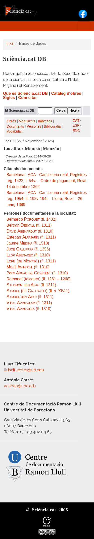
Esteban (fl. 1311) (31, 237)
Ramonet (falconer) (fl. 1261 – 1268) (38, 279)
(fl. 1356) (28, 249)
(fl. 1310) (29, 231)
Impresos (45, 121)
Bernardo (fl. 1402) (31, 219)
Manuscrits (27, 121)
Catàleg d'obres (66, 93)
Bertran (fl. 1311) (29, 225)
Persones (34, 126)
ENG (76, 131)
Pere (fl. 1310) (37, 273)
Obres (11, 121)
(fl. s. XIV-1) (37, 291)
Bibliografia (52, 126)
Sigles (9, 98)
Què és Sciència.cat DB (25, 93)
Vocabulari (15, 131)
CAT (76, 120)
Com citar (27, 98)
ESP (76, 125)
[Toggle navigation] (84, 26)
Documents (15, 126)
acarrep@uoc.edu (20, 386)
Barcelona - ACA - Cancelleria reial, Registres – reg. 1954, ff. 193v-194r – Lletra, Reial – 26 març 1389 (48, 199)
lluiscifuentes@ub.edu (24, 370)
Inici (10, 43)
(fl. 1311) (31, 261)
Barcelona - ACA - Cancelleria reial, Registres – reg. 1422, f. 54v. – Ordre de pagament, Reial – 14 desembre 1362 (48, 181)
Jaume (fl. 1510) (27, 243)
